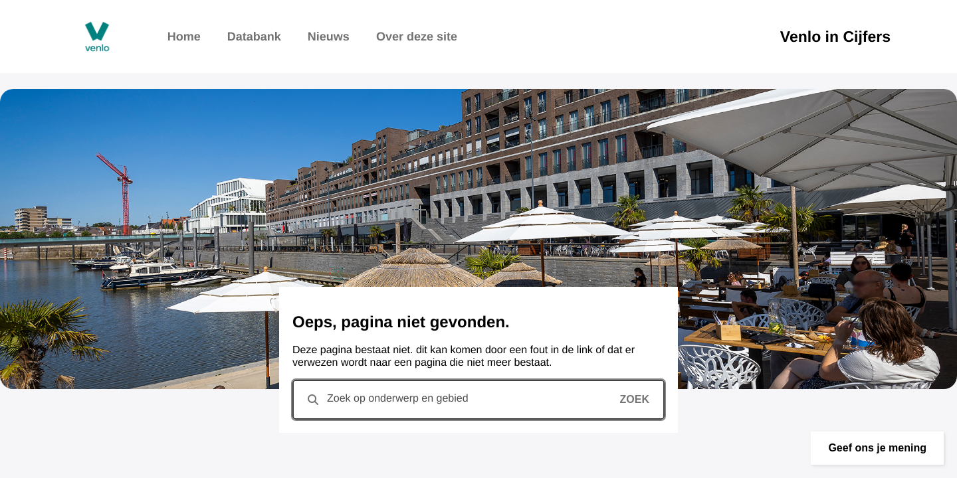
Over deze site (416, 36)
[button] (877, 448)
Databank (254, 36)
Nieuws (329, 36)
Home (184, 36)
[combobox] (478, 399)
